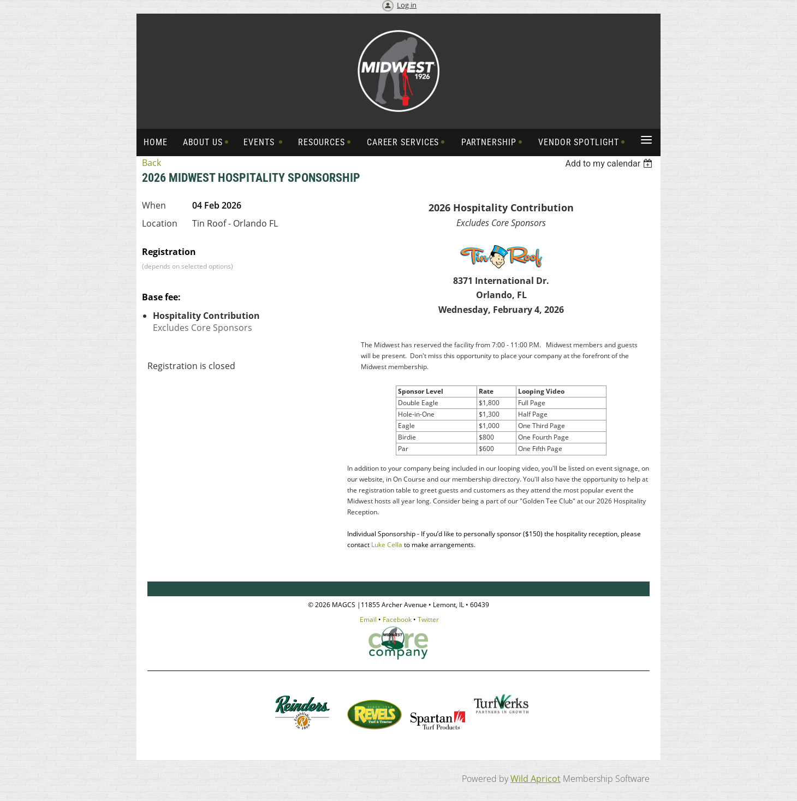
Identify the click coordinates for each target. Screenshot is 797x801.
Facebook (397, 619)
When (154, 205)
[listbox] (610, 163)
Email (368, 619)
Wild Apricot (535, 779)
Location (159, 223)
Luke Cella (386, 544)
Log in (407, 5)
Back (151, 163)
